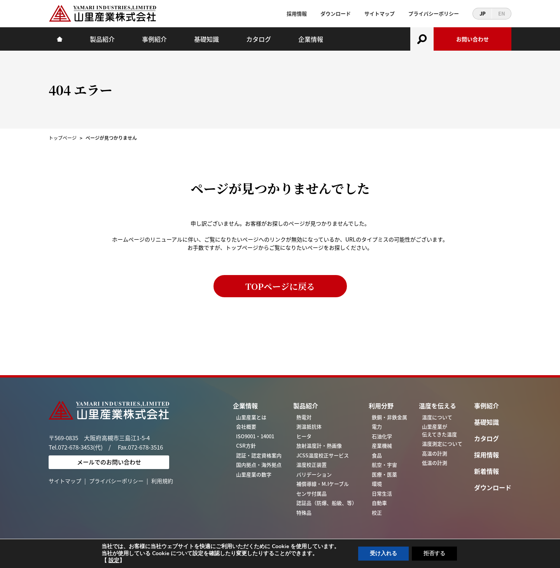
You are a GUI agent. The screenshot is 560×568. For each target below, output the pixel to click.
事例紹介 (154, 39)
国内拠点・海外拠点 (259, 464)
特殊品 (304, 512)
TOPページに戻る (280, 286)
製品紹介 (102, 39)
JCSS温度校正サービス (322, 455)
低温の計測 (434, 462)
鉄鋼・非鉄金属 (389, 417)
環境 (377, 483)
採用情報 (297, 13)
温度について (437, 417)
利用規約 (162, 481)
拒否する (434, 553)
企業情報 (310, 39)
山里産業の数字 (253, 474)
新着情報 (486, 471)
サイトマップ (379, 13)
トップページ (63, 137)
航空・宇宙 (384, 464)
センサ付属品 (311, 493)
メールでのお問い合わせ (109, 462)
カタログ (258, 39)
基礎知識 (206, 39)
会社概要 (246, 426)
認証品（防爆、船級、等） (326, 502)
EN (501, 13)
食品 (377, 455)
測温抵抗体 (309, 426)
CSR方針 (246, 445)
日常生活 (382, 493)
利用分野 (381, 405)
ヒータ (304, 436)
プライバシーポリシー (433, 13)
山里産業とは (251, 417)
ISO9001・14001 (255, 436)
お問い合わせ (472, 39)
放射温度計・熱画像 (319, 445)
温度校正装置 (311, 464)
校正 (377, 512)
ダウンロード (335, 13)
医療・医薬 (384, 474)
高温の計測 (434, 453)
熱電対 (304, 417)
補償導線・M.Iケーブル (322, 483)
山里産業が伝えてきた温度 (439, 430)
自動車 (379, 502)
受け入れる (383, 553)
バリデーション (314, 474)
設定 (113, 560)
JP (483, 13)
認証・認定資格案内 (259, 455)
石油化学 (382, 436)
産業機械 (382, 445)
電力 (377, 426)
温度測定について (442, 443)
